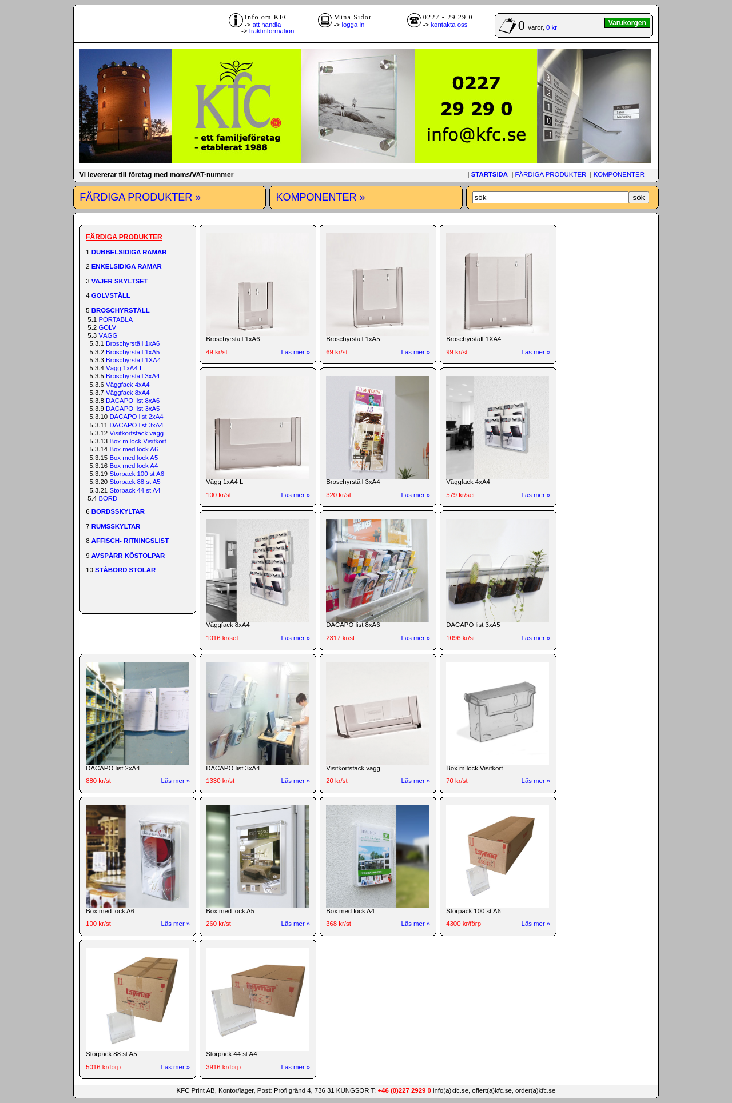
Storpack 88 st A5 (134, 481)
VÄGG (107, 335)
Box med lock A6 (133, 449)
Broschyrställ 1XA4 (133, 360)
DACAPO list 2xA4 (136, 416)
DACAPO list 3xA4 (136, 425)
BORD (107, 498)
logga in (352, 24)
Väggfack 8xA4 (128, 392)
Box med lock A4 (133, 465)
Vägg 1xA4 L (124, 368)
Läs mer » (296, 352)
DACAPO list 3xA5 (133, 408)
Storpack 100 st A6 (136, 473)
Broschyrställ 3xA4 (133, 376)
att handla (266, 24)
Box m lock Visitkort (137, 441)
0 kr (551, 27)
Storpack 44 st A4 (134, 490)
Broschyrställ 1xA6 (133, 343)
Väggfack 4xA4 (128, 384)
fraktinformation (272, 30)
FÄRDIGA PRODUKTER (551, 174)
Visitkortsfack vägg (136, 433)
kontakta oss (449, 24)
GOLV (107, 327)
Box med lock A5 (133, 457)
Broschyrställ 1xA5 (133, 352)
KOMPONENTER (619, 174)
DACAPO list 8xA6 (133, 400)
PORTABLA (115, 319)
